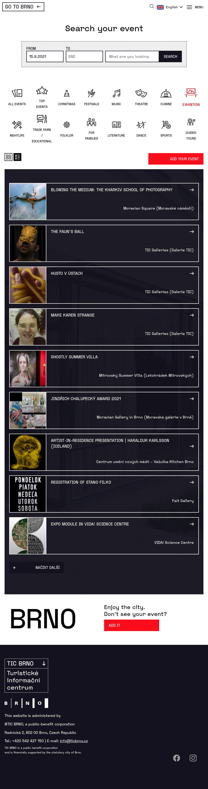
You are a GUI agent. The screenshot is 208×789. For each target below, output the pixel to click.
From (31, 48)
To (68, 48)
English (172, 7)
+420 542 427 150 (28, 740)
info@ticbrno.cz (74, 740)
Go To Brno (19, 6)
